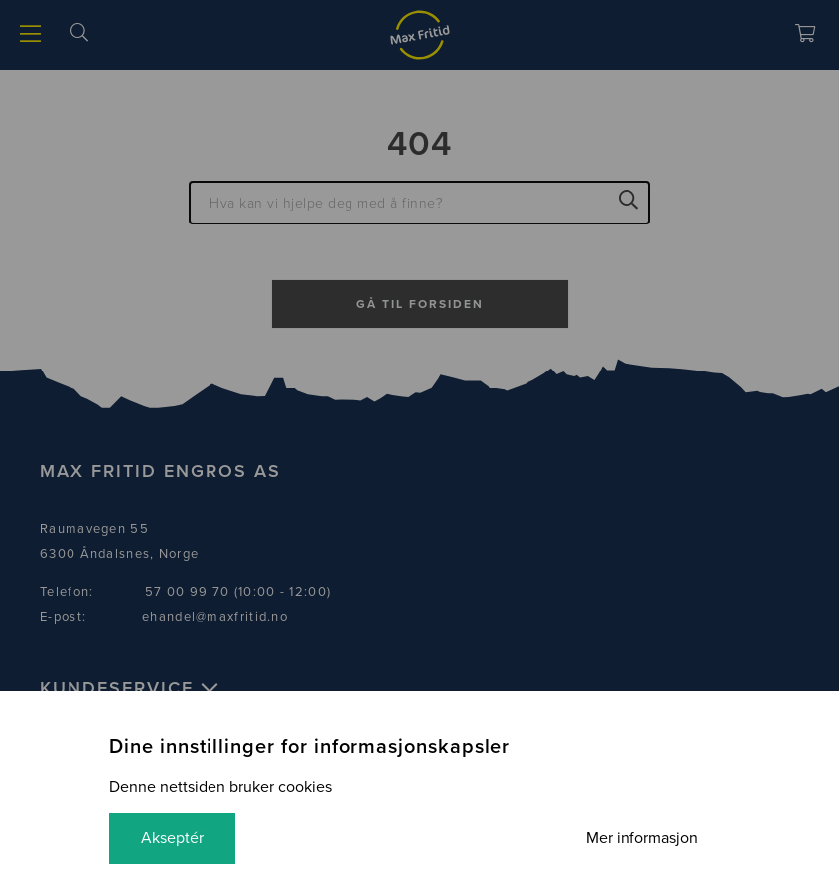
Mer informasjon (642, 838)
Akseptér (172, 838)
